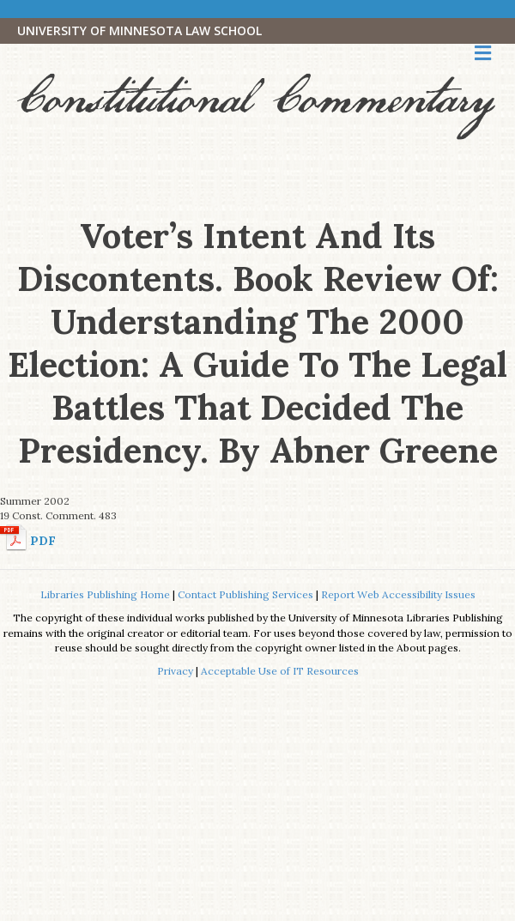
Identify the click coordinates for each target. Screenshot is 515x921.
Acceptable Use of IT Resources (280, 670)
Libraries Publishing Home (105, 594)
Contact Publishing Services (245, 594)
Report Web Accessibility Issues (398, 594)
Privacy (175, 670)
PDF (43, 540)
